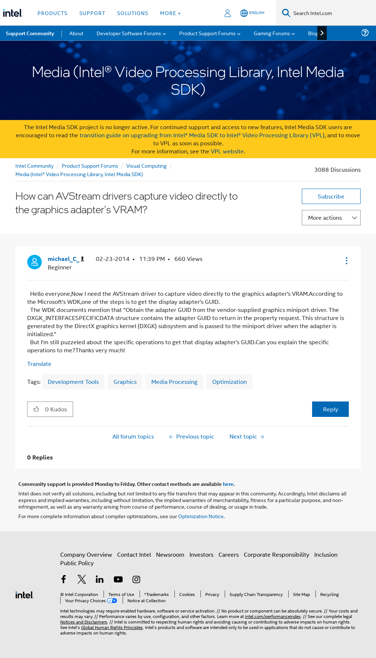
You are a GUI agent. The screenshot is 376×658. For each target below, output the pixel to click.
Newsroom (170, 554)
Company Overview (86, 554)
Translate (39, 363)
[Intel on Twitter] (82, 580)
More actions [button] (325, 217)
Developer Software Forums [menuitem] (129, 33)
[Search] (286, 12)
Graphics (125, 381)
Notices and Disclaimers (83, 621)
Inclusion (325, 554)
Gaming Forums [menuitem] (272, 33)
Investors (201, 554)
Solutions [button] (132, 13)
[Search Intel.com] (333, 13)
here (228, 484)
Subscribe (331, 196)
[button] (346, 260)
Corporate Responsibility (276, 554)
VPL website (227, 151)
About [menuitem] (76, 33)
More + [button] (170, 13)
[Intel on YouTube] (118, 580)
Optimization (229, 381)
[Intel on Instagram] (136, 580)
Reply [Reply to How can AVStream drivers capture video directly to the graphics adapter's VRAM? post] (330, 409)
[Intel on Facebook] (63, 580)
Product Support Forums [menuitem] (207, 33)
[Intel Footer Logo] (24, 594)
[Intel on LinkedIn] (100, 580)
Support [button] (92, 13)
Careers (228, 554)
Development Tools (73, 381)
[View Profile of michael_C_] (66, 259)
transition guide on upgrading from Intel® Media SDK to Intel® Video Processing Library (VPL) (202, 135)
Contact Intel (134, 554)
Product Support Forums (90, 165)
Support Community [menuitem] (30, 33)
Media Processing (174, 381)
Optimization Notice (201, 516)
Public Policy (77, 563)
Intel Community (34, 165)
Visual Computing (146, 165)
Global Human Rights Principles (112, 627)
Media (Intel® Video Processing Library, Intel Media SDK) (79, 174)
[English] (252, 13)
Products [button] (52, 13)
